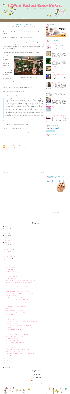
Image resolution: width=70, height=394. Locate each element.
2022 (7, 228)
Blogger (58, 212)
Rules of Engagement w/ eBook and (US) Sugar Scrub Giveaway (59, 107)
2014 (6, 247)
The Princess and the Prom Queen (15, 297)
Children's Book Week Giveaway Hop (59, 51)
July (7, 261)
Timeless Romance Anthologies (14, 285)
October (8, 254)
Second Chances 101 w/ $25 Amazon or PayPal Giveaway (22, 321)
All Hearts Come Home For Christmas (59, 83)
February (9, 360)
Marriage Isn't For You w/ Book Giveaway (17, 334)
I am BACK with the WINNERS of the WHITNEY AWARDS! (23, 349)
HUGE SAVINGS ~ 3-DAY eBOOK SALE (17, 291)
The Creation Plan (11, 278)
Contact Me (24, 18)
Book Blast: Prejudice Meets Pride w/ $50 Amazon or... (21, 353)
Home (5, 18)
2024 (7, 226)
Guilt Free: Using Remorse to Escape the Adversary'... (21, 302)
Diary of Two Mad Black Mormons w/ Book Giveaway (21, 332)
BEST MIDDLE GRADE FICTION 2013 (17, 300)
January (8, 363)
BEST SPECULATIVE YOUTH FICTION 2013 (19, 325)
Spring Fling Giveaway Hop (57, 43)
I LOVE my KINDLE (11, 295)
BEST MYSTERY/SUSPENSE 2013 (16, 343)
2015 (6, 245)
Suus (7, 146)
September (9, 256)
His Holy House (10, 308)
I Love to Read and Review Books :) (35, 5)
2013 (6, 365)
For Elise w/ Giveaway (56, 59)
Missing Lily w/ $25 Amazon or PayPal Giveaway (19, 289)
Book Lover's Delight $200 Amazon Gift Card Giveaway (59, 98)
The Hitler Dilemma (11, 272)
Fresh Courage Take (11, 276)
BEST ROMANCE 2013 (13, 340)
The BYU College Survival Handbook (16, 306)
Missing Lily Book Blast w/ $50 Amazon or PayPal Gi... (21, 313)
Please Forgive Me (11, 319)
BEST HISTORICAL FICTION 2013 (16, 336)
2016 (6, 242)
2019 (6, 235)
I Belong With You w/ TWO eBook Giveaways (59, 116)
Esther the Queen (11, 347)
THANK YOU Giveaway (12, 270)
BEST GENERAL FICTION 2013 (15, 330)
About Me (13, 18)
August (8, 258)
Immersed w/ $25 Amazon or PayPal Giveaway (19, 282)
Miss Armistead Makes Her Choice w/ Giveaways (19, 293)
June (7, 263)
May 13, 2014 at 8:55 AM (15, 146)
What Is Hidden (10, 315)
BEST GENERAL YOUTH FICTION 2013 (18, 304)
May (7, 265)
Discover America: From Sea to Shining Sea (18, 317)
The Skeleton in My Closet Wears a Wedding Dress (20, 328)
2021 (6, 231)
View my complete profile (37, 383)
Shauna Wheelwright (38, 381)
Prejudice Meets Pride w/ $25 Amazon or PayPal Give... (21, 345)
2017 (6, 240)
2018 (6, 238)
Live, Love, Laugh (11, 274)
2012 (6, 367)
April (8, 356)
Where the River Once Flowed (14, 310)
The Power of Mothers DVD (13, 338)
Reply (7, 149)
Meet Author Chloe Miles (13, 267)
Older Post (42, 172)
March (8, 358)
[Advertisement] (56, 202)
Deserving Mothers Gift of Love (14, 351)
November (9, 251)
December (9, 249)
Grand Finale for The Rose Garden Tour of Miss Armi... (21, 280)
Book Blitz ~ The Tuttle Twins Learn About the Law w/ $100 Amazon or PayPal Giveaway (56, 91)
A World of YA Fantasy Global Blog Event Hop (59, 75)
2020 (7, 233)
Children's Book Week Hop (13, 323)
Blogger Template (48, 393)
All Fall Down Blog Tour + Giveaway (59, 66)
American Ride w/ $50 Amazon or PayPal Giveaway (20, 287)
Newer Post (5, 172)
